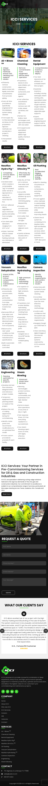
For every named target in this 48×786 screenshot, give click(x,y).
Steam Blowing (6, 762)
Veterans (4, 719)
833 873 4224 (8, 777)
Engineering (5, 759)
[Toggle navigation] (43, 4)
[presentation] (2, 631)
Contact (4, 722)
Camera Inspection (8, 756)
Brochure (7, 147)
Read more (7, 494)
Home (18, 24)
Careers (4, 713)
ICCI (23, 784)
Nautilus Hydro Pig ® (8, 740)
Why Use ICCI (6, 707)
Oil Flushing (5, 747)
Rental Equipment (7, 737)
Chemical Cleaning (8, 734)
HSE (2, 716)
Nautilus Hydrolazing (9, 753)
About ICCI (5, 704)
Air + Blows (6, 731)
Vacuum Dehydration (8, 750)
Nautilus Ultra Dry (8, 743)
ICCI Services (5, 710)
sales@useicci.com (10, 774)
